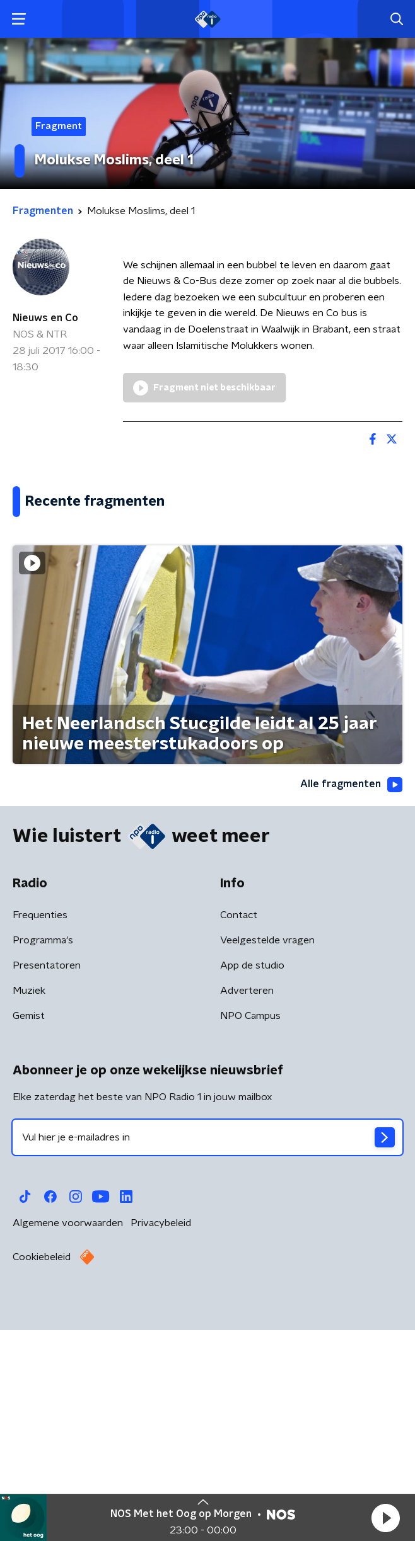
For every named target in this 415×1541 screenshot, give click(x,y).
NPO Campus (250, 1235)
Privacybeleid (161, 1442)
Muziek (29, 1210)
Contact (238, 1134)
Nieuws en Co (45, 318)
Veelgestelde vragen (267, 1159)
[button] (385, 1518)
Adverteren (247, 1210)
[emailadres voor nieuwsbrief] (207, 1356)
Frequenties (40, 1134)
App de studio (252, 1185)
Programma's (43, 1159)
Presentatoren (47, 1185)
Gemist (29, 1235)
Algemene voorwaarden (68, 1442)
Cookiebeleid (42, 1476)
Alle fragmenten (351, 1003)
